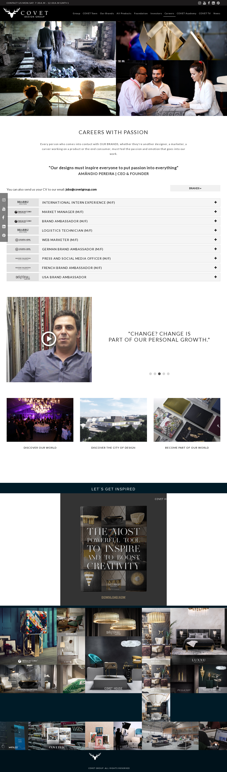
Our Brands (107, 13)
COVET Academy (186, 13)
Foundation (141, 13)
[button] (150, 373)
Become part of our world (187, 447)
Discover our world (40, 447)
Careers (169, 13)
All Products (124, 13)
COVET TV (205, 13)
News (216, 13)
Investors (156, 13)
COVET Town (90, 13)
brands (195, 188)
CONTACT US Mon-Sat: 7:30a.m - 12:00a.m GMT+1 (38, 3)
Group (76, 13)
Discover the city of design (113, 447)
